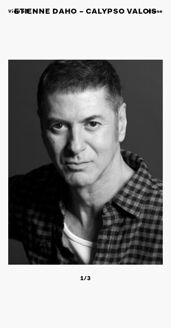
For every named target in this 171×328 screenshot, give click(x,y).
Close (155, 12)
